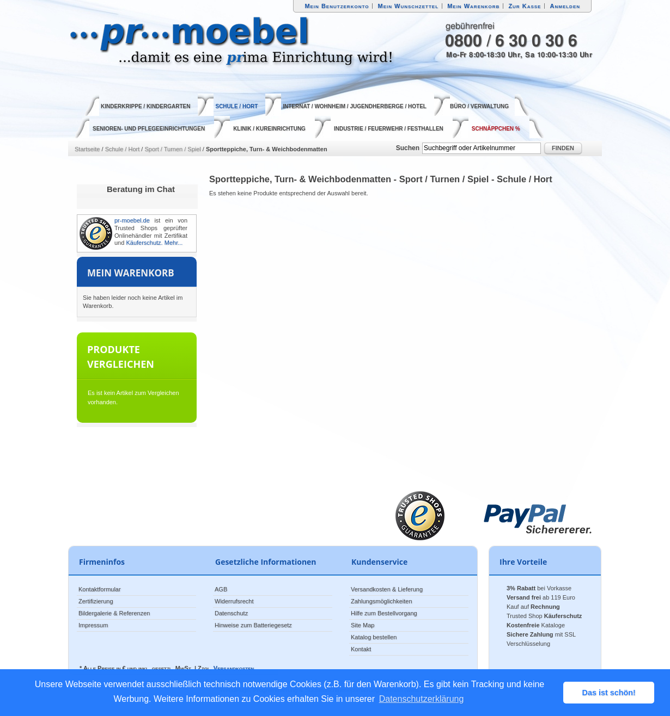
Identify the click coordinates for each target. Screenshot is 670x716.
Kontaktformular (99, 589)
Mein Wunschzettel (407, 6)
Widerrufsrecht (234, 601)
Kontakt (361, 649)
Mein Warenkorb (473, 6)
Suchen (407, 148)
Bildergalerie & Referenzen (114, 613)
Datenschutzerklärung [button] (421, 698)
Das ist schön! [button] (609, 692)
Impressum (93, 625)
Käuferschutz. (144, 242)
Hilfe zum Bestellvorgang (384, 613)
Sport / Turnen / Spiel (172, 149)
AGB (221, 589)
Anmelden (565, 6)
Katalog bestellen (374, 637)
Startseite (87, 149)
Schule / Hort (122, 149)
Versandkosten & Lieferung (387, 589)
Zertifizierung (95, 601)
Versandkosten (234, 668)
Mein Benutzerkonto (336, 6)
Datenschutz (231, 613)
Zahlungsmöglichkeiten (381, 601)
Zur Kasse (524, 6)
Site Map (362, 625)
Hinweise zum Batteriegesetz (253, 625)
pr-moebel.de (132, 220)
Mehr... (174, 242)
